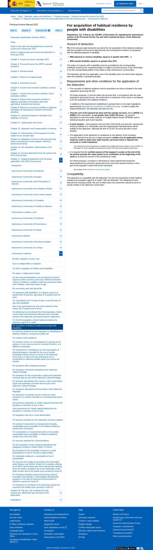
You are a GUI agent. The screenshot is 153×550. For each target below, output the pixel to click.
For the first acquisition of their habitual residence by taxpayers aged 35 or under (35, 321)
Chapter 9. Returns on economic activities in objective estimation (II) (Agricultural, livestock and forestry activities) (34, 109)
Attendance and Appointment (56, 514)
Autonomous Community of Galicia (26, 230)
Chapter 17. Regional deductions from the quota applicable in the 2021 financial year (49, 19)
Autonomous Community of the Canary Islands (32, 195)
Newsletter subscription (54, 534)
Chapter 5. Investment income (23, 83)
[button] (141, 3)
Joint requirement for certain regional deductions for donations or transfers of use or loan (35, 410)
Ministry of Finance (121, 514)
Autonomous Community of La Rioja (27, 248)
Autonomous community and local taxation (127, 519)
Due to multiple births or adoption (27, 264)
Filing (13, 42)
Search (81, 514)
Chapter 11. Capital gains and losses (26, 123)
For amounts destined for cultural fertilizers (31, 441)
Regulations (16, 500)
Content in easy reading (88, 521)
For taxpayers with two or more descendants (32, 415)
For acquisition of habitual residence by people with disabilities (34, 327)
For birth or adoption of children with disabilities (33, 268)
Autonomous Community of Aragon (27, 177)
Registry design (85, 524)
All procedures (74, 11)
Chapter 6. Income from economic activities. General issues (33, 89)
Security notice (16, 518)
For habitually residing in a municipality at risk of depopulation (33, 457)
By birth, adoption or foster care (26, 259)
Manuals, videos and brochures (38, 16)
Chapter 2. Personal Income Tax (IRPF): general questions (31, 65)
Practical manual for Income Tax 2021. (88, 16)
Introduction (17, 166)
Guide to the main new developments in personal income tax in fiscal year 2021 (32, 47)
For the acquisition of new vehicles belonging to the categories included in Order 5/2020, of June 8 (34, 446)
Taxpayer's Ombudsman (123, 526)
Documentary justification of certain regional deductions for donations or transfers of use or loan (38, 404)
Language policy (17, 531)
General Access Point (123, 530)
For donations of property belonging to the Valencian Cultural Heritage (35, 371)
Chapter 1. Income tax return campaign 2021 (30, 59)
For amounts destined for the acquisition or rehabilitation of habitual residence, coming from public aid (38, 332)
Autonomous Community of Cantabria (28, 200)
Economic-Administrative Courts (126, 523)
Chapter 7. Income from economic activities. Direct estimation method (32, 95)
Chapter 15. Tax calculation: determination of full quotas (31, 148)
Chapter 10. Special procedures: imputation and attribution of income (31, 117)
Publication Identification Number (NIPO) (28, 37)
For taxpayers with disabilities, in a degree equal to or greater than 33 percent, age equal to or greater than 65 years (36, 295)
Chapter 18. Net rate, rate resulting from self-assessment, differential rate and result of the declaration (30, 493)
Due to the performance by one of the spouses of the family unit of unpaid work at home (35, 307)
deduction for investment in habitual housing (101, 106)
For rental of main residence (25, 338)
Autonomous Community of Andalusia (28, 171)
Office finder (49, 521)
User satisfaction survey (55, 527)
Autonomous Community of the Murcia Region (31, 242)
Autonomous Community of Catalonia (28, 218)
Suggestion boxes (51, 524)
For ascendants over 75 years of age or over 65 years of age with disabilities (37, 302)
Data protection (16, 527)
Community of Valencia (98, 19)
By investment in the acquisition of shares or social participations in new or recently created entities (34, 451)
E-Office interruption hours (89, 527)
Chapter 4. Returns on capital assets (26, 77)
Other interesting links (122, 536)
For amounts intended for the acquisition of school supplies (38, 420)
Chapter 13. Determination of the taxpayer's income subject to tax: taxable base (33, 134)
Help (20, 16)
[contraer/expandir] (61, 47)
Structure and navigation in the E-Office (24, 535)
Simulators (83, 534)
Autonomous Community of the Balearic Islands (32, 189)
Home (13, 16)
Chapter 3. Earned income (22, 71)
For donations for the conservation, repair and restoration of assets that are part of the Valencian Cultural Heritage (37, 376)
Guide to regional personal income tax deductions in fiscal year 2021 (33, 53)
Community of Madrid (21, 236)
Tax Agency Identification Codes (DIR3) (23, 540)
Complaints (49, 531)
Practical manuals (61, 16)
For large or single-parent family (26, 273)
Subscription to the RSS (54, 537)
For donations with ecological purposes (29, 366)
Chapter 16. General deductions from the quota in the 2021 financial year (33, 154)
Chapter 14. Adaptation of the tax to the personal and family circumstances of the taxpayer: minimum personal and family (33, 141)
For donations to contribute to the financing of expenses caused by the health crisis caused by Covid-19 (36, 486)
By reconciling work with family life (27, 288)
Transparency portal (122, 533)
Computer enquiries (86, 518)
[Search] (120, 10)
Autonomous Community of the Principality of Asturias (31, 183)
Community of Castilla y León (24, 212)
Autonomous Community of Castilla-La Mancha (32, 206)
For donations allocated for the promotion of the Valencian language (37, 390)
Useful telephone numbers (55, 518)
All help (81, 537)
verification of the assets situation (98, 169)
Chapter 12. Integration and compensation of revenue (33, 129)
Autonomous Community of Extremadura (29, 224)
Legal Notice (15, 521)
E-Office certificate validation (22, 524)
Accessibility (15, 514)
